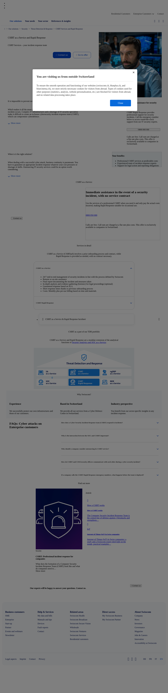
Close (120, 103)
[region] (85, 90)
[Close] (133, 72)
